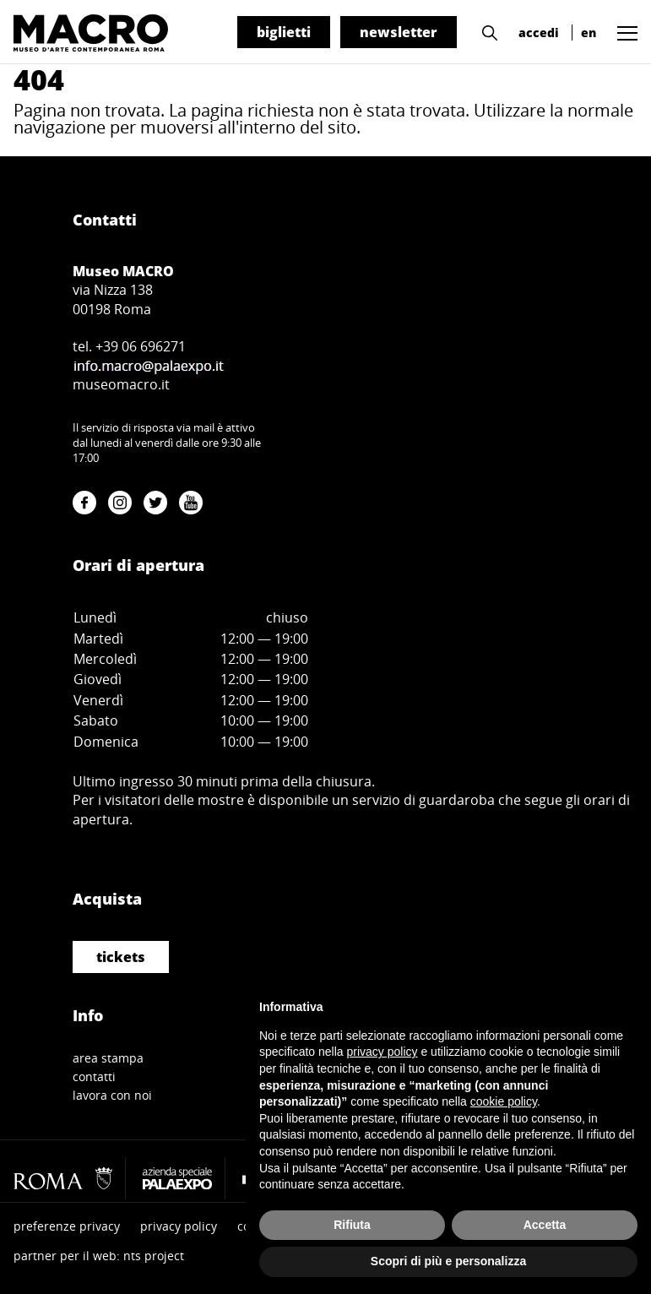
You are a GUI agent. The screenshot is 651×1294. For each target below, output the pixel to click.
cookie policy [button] (503, 1101)
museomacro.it (121, 384)
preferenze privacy (67, 1226)
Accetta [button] (545, 1224)
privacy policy (178, 1226)
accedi (538, 32)
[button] (485, 31)
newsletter (398, 32)
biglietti (284, 32)
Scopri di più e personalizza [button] (448, 1261)
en (588, 32)
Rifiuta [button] (352, 1224)
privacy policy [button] (382, 1051)
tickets (120, 957)
